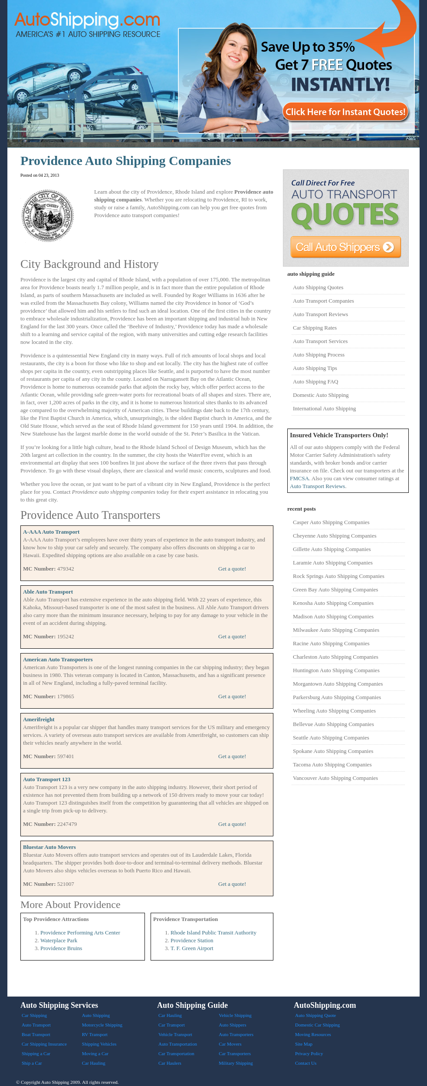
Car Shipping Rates (315, 327)
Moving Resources (313, 1034)
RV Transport (95, 1034)
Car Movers (230, 1043)
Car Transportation (176, 1053)
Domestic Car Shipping (317, 1024)
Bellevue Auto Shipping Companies (333, 724)
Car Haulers (169, 1063)
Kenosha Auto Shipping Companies (333, 603)
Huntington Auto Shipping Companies (336, 670)
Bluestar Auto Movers (49, 847)
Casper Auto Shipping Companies (331, 522)
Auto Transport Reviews (320, 314)
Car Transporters (235, 1053)
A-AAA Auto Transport (51, 531)
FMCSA (299, 478)
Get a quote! (232, 568)
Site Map (303, 1043)
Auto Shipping (96, 1015)
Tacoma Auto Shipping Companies (332, 764)
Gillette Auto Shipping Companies (332, 549)
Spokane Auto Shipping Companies (333, 751)
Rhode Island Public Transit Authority (213, 932)
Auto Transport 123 (46, 779)
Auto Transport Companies (323, 300)
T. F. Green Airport (192, 948)
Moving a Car (95, 1053)
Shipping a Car (36, 1053)
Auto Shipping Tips (315, 368)
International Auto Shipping (324, 408)
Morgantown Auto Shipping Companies (338, 683)
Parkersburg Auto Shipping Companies (337, 697)
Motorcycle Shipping (102, 1024)
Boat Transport (36, 1034)
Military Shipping (236, 1063)
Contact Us (305, 1063)
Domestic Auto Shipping (321, 395)
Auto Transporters (236, 1034)
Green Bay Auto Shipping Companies (335, 589)
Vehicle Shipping (235, 1015)
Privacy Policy (309, 1053)
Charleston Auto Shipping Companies (335, 657)
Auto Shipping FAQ (315, 381)
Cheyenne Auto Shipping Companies (334, 535)
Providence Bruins (61, 948)
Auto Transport (36, 1024)
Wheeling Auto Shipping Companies (334, 710)
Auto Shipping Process (319, 354)
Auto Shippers (232, 1024)
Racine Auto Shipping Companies (331, 643)
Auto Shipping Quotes (318, 287)
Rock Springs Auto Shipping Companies (338, 576)
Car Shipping (34, 1015)
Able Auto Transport (48, 591)
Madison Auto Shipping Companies (333, 616)
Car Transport (171, 1024)
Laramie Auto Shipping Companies (333, 562)
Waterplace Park (58, 940)
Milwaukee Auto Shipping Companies (336, 630)
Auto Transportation (177, 1043)
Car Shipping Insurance (44, 1043)
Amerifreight (39, 719)
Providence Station (192, 940)
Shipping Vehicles (99, 1043)
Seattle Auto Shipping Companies (331, 737)
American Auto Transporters (58, 659)
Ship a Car (32, 1063)
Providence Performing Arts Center (80, 932)
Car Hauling (93, 1063)
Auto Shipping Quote (315, 1015)
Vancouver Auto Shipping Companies (335, 778)
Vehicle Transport (175, 1034)
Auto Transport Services (320, 341)
